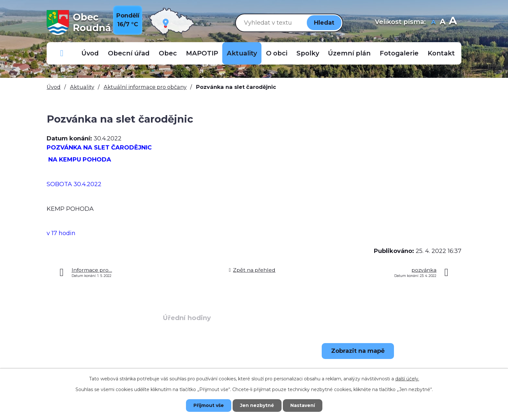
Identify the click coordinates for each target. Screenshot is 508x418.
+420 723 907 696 (97, 367)
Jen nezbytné (257, 405)
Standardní (442, 22)
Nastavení (302, 405)
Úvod (90, 53)
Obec (168, 53)
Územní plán (349, 53)
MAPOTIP (202, 53)
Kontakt (441, 53)
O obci (276, 53)
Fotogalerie (399, 53)
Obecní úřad (129, 53)
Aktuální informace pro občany (145, 87)
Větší (453, 22)
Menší (433, 22)
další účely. (407, 379)
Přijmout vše (208, 405)
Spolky (307, 53)
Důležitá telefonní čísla (62, 53)
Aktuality (242, 53)
